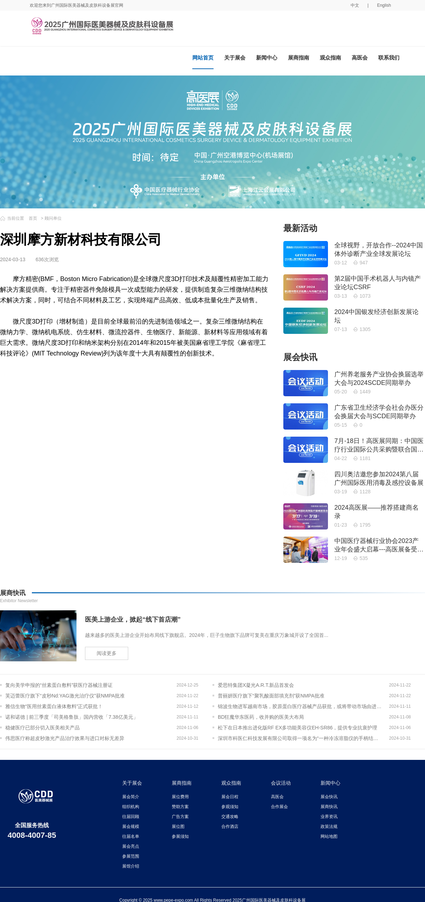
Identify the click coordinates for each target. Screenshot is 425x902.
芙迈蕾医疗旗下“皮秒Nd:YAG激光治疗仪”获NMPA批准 (65, 696)
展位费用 (180, 796)
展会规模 (130, 826)
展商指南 (298, 58)
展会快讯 (329, 796)
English (384, 5)
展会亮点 (130, 846)
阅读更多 (107, 653)
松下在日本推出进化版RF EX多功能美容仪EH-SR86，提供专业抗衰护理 (297, 727)
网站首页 (203, 58)
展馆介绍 (130, 866)
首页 (33, 218)
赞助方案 (180, 806)
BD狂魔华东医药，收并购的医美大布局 (261, 717)
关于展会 (234, 58)
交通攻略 (229, 816)
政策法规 (329, 826)
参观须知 (229, 806)
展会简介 (130, 796)
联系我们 (389, 58)
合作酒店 (229, 826)
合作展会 (279, 806)
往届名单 (130, 836)
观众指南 (330, 58)
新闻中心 (266, 58)
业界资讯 (329, 816)
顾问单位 (53, 218)
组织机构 (130, 806)
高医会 (360, 58)
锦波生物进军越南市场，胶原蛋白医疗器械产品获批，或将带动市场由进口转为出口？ (300, 706)
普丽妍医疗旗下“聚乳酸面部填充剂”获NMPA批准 (271, 696)
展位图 (178, 826)
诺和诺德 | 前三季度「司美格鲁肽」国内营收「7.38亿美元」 (71, 717)
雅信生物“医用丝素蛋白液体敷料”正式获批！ (54, 706)
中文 (355, 5)
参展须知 (180, 836)
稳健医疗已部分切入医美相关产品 (42, 727)
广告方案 (180, 816)
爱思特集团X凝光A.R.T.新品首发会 (256, 685)
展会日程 (229, 796)
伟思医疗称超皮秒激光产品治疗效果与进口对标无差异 (64, 738)
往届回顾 (130, 816)
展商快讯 (329, 806)
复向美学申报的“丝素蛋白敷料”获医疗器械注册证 (59, 685)
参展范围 (130, 856)
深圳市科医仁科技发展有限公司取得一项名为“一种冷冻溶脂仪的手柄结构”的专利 (300, 738)
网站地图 (329, 836)
